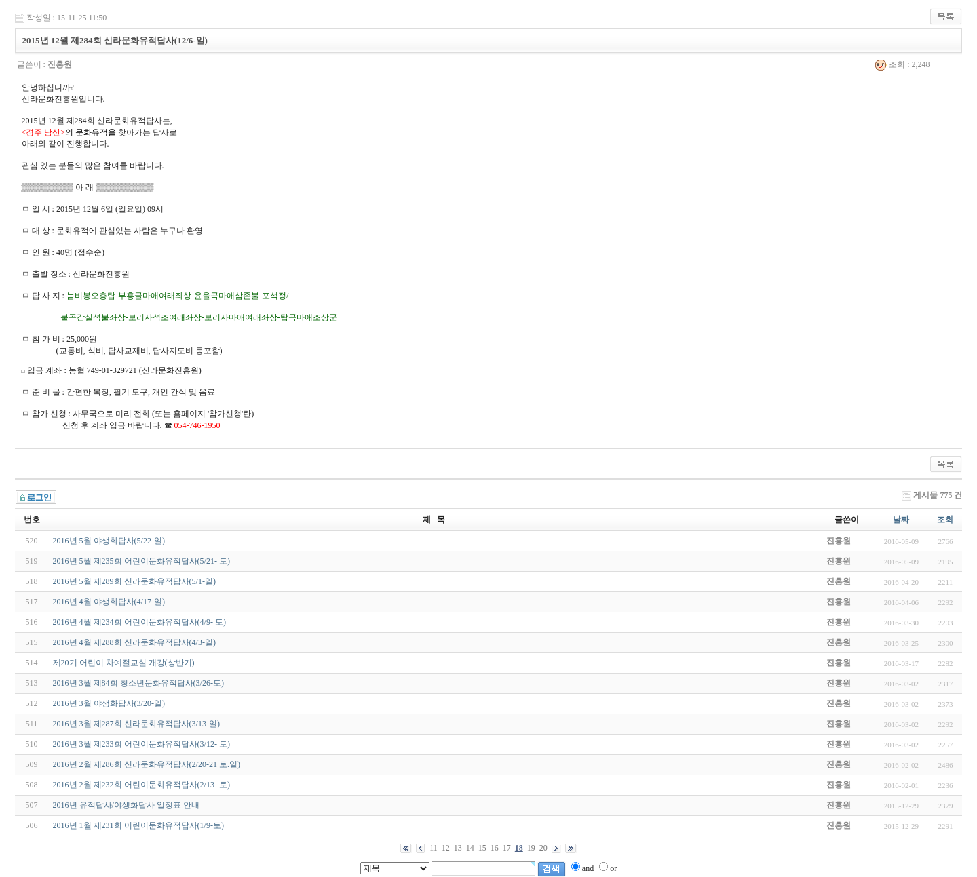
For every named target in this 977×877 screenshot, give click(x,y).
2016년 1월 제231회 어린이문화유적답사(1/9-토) (138, 825)
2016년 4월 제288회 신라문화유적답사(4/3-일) (134, 642)
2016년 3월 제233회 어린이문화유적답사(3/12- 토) (141, 744)
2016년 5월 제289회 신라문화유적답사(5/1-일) (134, 581)
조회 (945, 519)
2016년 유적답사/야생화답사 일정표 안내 (126, 805)
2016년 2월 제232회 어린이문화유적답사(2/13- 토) (141, 785)
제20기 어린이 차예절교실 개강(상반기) (124, 662)
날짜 (901, 519)
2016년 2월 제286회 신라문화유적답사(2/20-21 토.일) (146, 764)
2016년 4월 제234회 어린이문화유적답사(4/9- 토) (139, 622)
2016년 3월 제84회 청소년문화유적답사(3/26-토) (138, 683)
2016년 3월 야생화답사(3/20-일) (109, 703)
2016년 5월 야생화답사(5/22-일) (109, 540)
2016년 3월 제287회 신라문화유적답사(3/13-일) (136, 723)
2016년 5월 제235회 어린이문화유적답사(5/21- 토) (141, 561)
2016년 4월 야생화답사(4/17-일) (109, 601)
